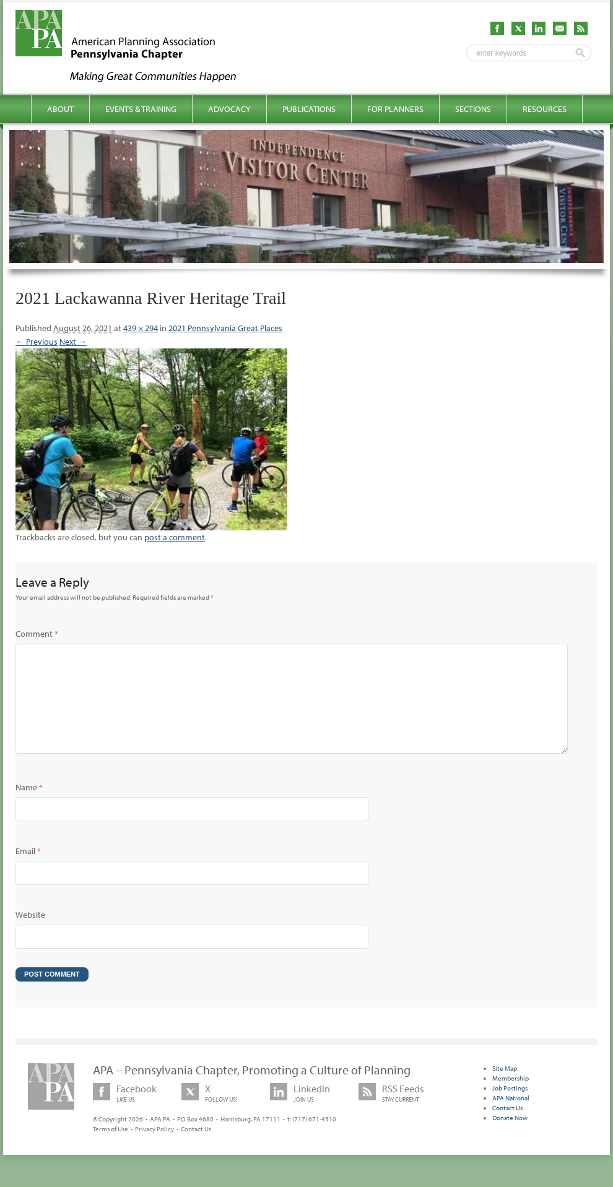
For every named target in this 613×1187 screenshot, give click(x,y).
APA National (510, 1117)
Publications (309, 108)
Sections (473, 108)
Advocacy (229, 108)
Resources (545, 108)
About (60, 108)
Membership (510, 1098)
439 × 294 (140, 328)
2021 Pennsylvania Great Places (225, 328)
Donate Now (510, 1137)
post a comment (174, 537)
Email (28, 870)
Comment (36, 633)
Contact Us (196, 1148)
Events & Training (140, 108)
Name (29, 807)
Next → (73, 341)
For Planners (395, 108)
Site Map (504, 1088)
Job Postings (510, 1107)
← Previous (36, 341)
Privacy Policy (154, 1148)
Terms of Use (110, 1148)
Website (30, 934)
